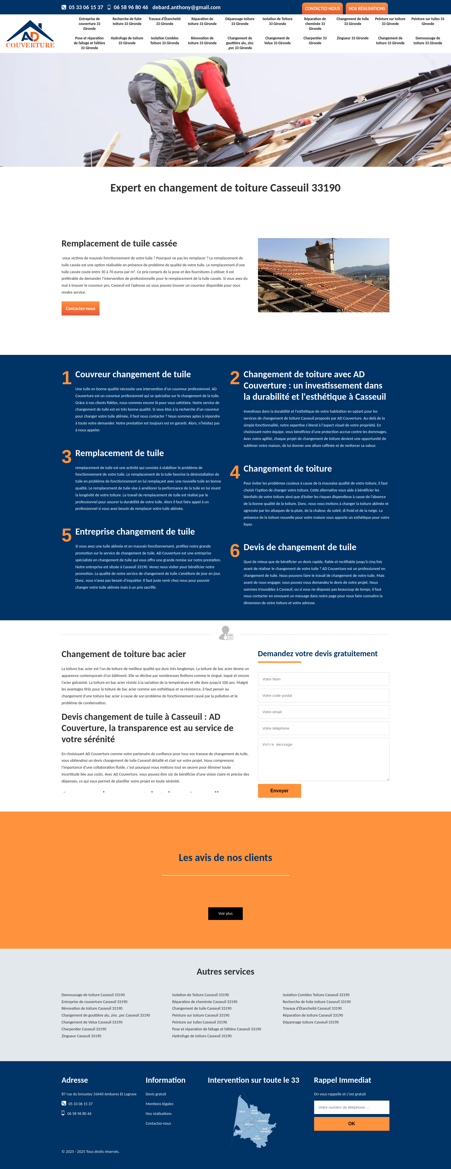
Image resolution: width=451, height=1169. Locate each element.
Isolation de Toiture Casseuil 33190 (200, 994)
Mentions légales (159, 1103)
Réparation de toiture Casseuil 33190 (313, 1015)
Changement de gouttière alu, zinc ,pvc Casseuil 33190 (106, 1015)
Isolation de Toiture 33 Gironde (278, 21)
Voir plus (225, 913)
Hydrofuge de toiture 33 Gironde (127, 40)
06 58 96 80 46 (131, 7)
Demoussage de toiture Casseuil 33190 (93, 994)
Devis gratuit (156, 1094)
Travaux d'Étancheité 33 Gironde (165, 21)
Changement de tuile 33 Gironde (353, 21)
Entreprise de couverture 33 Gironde (89, 24)
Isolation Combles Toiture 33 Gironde (164, 40)
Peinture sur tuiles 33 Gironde (428, 21)
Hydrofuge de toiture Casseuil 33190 (202, 1036)
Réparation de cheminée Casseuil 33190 (204, 1001)
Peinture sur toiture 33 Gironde (390, 21)
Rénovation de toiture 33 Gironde (202, 40)
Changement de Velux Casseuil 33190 (92, 1022)
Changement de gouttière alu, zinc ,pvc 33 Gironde (240, 43)
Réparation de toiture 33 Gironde (202, 21)
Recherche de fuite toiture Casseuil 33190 (317, 1001)
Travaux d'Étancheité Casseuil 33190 (312, 1008)
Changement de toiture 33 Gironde (390, 40)
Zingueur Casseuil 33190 (81, 1036)
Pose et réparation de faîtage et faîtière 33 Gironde (89, 43)
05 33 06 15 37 (86, 7)
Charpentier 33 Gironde (314, 40)
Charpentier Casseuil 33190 (84, 1029)
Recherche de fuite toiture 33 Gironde (127, 21)
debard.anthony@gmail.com (186, 7)
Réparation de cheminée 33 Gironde (315, 24)
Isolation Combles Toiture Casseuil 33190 (316, 994)
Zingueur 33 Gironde (352, 38)
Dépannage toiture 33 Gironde (239, 21)
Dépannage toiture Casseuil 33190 (311, 1022)
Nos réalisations (367, 8)
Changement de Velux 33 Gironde (277, 40)
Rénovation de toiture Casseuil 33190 (92, 1008)
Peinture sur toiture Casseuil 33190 (201, 1015)
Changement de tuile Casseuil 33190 (202, 1008)
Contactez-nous (322, 8)
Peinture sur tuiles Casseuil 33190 (199, 1022)
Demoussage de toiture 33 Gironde (428, 40)
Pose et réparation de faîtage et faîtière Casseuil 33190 (216, 1029)
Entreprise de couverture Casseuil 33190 (94, 1001)
